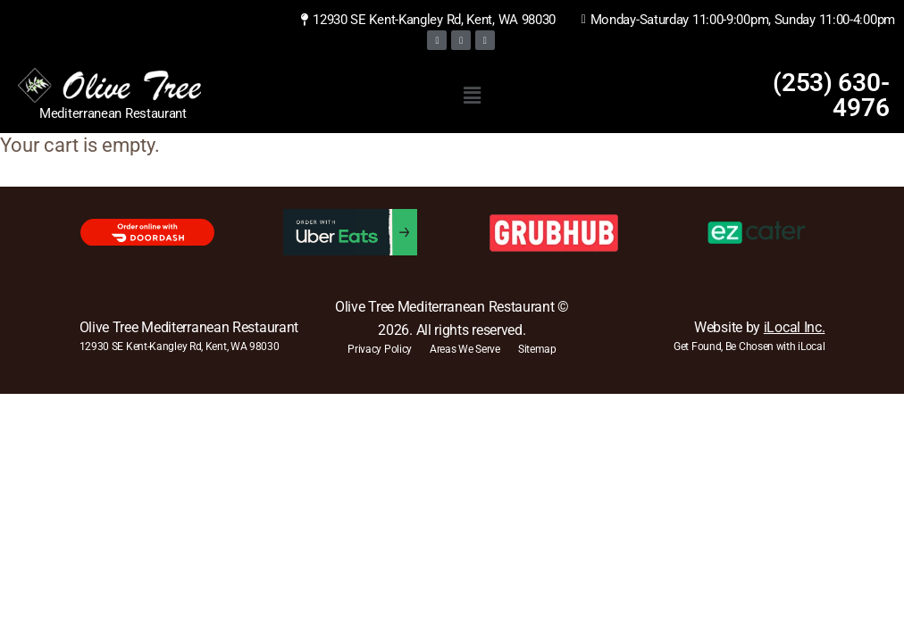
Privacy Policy (379, 349)
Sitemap (537, 349)
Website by (759, 327)
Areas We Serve (465, 349)
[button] (471, 96)
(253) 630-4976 (831, 95)
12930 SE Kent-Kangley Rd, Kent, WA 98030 (180, 346)
